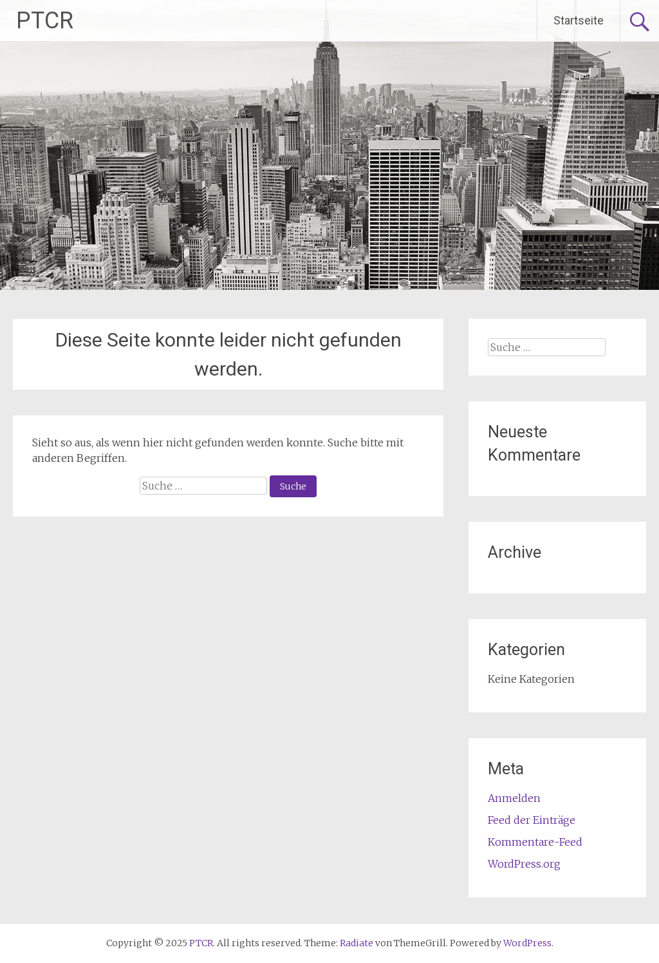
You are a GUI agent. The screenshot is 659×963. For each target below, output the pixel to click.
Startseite (578, 20)
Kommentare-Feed (535, 841)
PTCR (44, 20)
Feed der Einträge (531, 820)
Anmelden (514, 798)
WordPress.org (524, 863)
